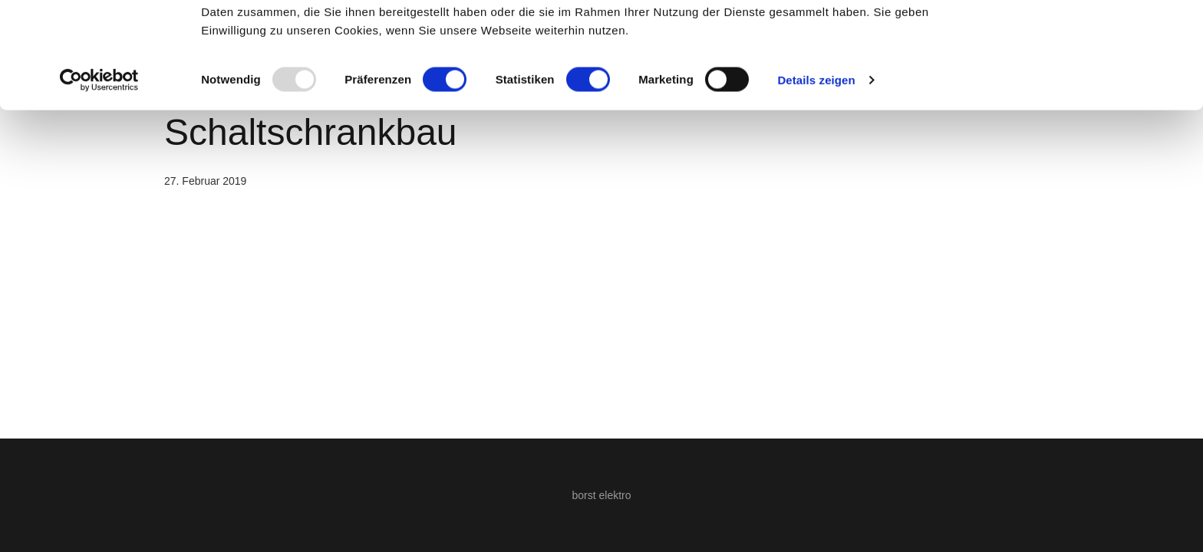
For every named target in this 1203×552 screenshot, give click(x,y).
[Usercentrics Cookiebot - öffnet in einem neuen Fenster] (99, 179)
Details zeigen (816, 179)
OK (1075, 40)
